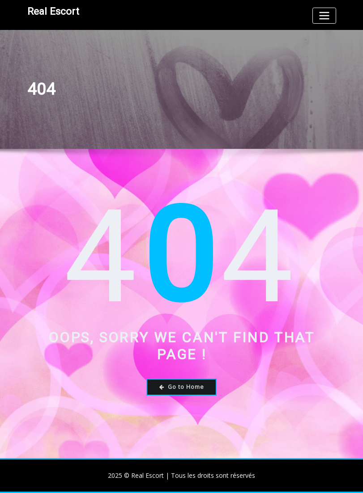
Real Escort (53, 11)
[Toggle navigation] (324, 15)
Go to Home (181, 387)
